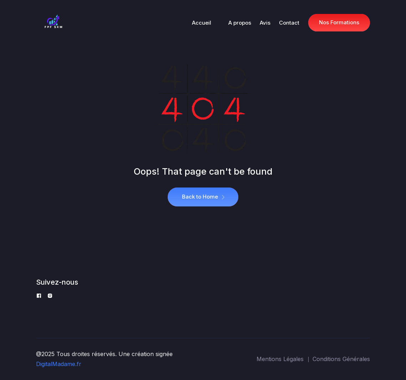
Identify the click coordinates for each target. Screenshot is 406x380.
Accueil (201, 22)
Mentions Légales (280, 358)
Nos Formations (339, 22)
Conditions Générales (341, 358)
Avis (265, 22)
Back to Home (203, 197)
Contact (289, 22)
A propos (239, 22)
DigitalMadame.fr (58, 364)
